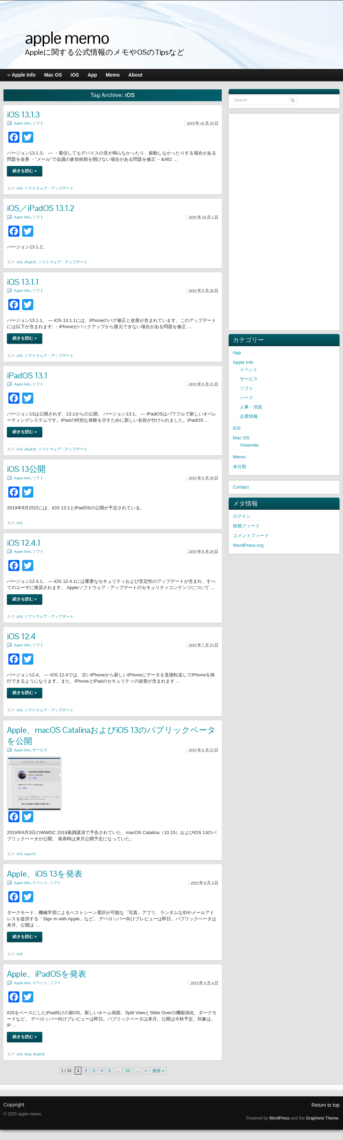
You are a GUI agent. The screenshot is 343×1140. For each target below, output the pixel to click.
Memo (239, 456)
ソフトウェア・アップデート (49, 188)
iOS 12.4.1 (24, 542)
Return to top (325, 1105)
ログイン (242, 516)
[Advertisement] (285, 221)
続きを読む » (24, 170)
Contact (241, 487)
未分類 (239, 466)
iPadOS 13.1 (27, 375)
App (237, 352)
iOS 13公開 (26, 469)
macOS (29, 854)
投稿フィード (246, 525)
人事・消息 (251, 407)
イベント (39, 882)
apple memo (67, 38)
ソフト (38, 123)
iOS (20, 188)
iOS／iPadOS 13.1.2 (40, 208)
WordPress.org (248, 545)
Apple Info (22, 123)
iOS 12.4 (21, 636)
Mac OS (241, 437)
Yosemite (249, 445)
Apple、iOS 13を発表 (44, 873)
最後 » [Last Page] (158, 1070)
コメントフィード (251, 535)
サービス (39, 750)
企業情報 (249, 416)
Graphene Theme (322, 1118)
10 (127, 1070)
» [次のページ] (145, 1070)
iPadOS (30, 262)
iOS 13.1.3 (23, 114)
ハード (246, 397)
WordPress (279, 1118)
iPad (27, 1054)
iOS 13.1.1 (23, 282)
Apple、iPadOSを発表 (46, 973)
